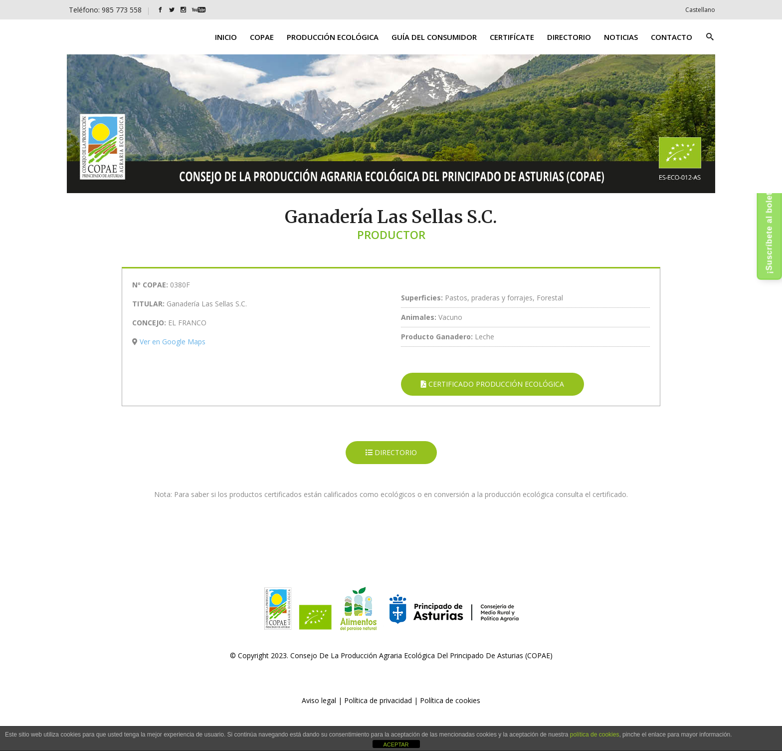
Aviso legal (319, 700)
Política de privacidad (378, 700)
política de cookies (594, 734)
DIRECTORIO (391, 452)
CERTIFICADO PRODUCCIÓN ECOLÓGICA (492, 384)
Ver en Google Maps (172, 341)
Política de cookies (450, 700)
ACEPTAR (395, 745)
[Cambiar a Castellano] (700, 9)
